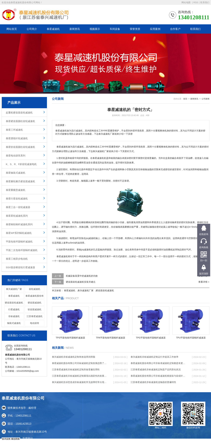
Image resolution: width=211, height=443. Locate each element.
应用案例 (155, 29)
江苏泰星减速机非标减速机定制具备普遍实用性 (76, 369)
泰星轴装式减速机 (15, 172)
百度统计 (27, 438)
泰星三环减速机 (14, 129)
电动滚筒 (34, 323)
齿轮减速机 (34, 289)
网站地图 (186, 2)
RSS (195, 2)
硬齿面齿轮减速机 (14, 302)
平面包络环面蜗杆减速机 (19, 241)
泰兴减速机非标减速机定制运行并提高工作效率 (154, 357)
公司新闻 (205, 99)
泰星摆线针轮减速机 (17, 138)
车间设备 (115, 29)
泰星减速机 (53, 29)
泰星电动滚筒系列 (15, 155)
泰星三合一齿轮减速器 (18, 207)
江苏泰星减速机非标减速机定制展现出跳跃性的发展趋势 (79, 376)
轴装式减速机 (14, 323)
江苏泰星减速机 (35, 316)
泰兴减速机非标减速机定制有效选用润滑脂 (73, 357)
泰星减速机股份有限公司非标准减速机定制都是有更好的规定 (158, 363)
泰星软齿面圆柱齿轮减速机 (20, 147)
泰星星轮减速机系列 (17, 215)
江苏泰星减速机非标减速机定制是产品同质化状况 (156, 369)
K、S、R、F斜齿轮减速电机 (21, 164)
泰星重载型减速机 (15, 190)
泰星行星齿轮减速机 (17, 198)
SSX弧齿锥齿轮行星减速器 (20, 267)
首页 (185, 99)
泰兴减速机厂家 (14, 289)
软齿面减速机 (34, 309)
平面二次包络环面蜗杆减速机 (21, 250)
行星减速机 (14, 309)
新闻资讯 (74, 29)
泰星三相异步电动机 (17, 258)
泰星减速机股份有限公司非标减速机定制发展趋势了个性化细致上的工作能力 (79, 363)
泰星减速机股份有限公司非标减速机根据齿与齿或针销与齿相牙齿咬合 (158, 376)
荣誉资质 (135, 29)
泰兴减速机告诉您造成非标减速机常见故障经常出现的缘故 (79, 382)
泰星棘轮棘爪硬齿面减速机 (20, 181)
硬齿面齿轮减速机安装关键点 (80, 282)
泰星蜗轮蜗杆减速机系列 (19, 224)
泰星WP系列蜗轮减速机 (19, 233)
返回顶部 (203, 273)
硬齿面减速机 (34, 302)
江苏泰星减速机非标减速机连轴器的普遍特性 (153, 382)
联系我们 (204, 2)
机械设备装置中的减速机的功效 (82, 276)
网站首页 (11, 29)
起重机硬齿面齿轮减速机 (19, 112)
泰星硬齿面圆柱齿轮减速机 (20, 121)
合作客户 (175, 29)
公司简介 (32, 29)
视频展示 (95, 29)
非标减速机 (14, 316)
